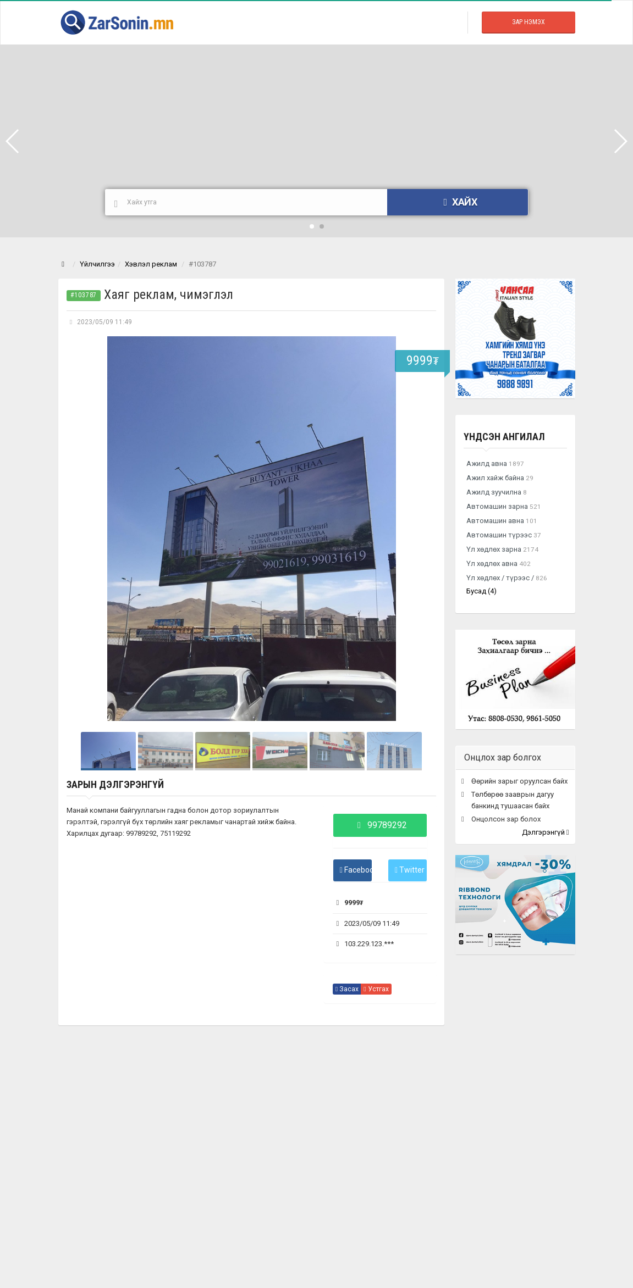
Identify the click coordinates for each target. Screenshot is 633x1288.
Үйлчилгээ (97, 264)
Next (422, 528)
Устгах (376, 989)
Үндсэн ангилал (504, 436)
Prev (81, 528)
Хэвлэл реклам (151, 264)
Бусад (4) (481, 591)
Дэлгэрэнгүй (545, 832)
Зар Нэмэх (528, 22)
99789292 (380, 825)
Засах (347, 989)
